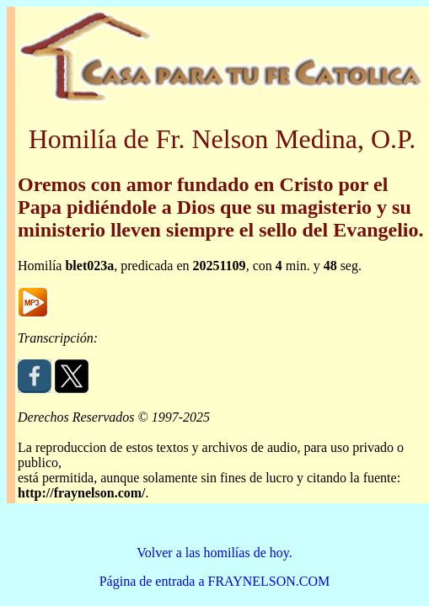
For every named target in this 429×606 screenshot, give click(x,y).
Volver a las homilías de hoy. (214, 552)
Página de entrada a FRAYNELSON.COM (214, 581)
